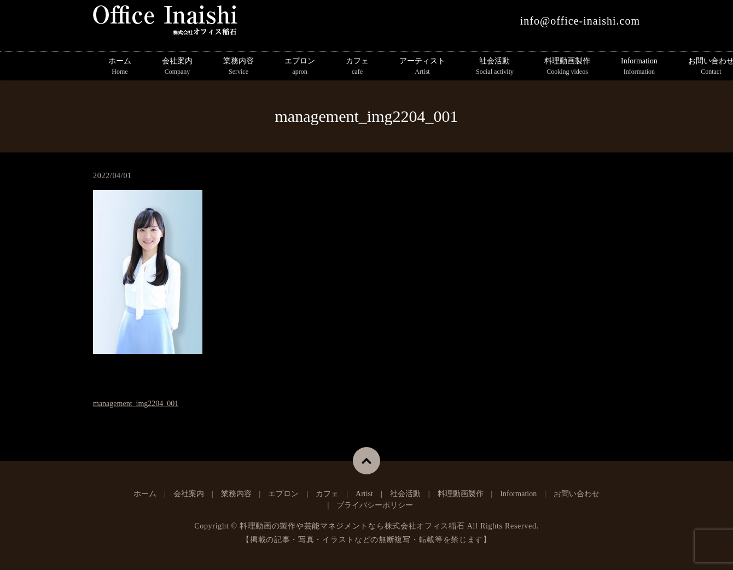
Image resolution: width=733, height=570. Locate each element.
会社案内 (177, 67)
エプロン (299, 67)
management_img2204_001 (135, 403)
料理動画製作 (567, 67)
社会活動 (495, 67)
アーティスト (422, 67)
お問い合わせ (577, 494)
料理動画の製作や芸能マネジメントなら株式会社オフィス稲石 (352, 526)
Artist (364, 494)
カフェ (357, 67)
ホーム (119, 67)
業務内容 (238, 67)
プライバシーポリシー (374, 505)
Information (639, 67)
